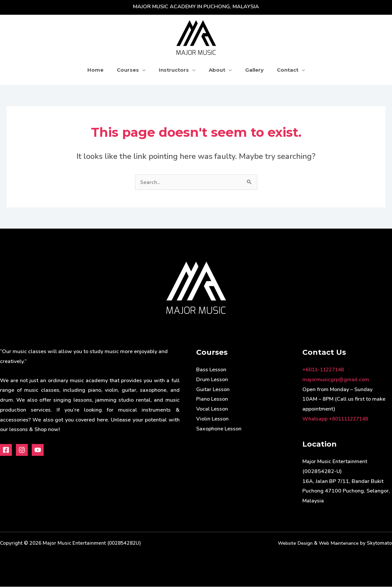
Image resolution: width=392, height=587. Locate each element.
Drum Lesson (212, 380)
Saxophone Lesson (218, 429)
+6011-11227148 (325, 370)
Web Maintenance (337, 543)
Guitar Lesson (213, 389)
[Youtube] (38, 450)
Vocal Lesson (212, 409)
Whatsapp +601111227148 (337, 419)
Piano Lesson (212, 399)
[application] (147, 70)
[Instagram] (22, 450)
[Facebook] (6, 450)
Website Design (290, 543)
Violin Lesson (212, 419)
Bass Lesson (211, 370)
